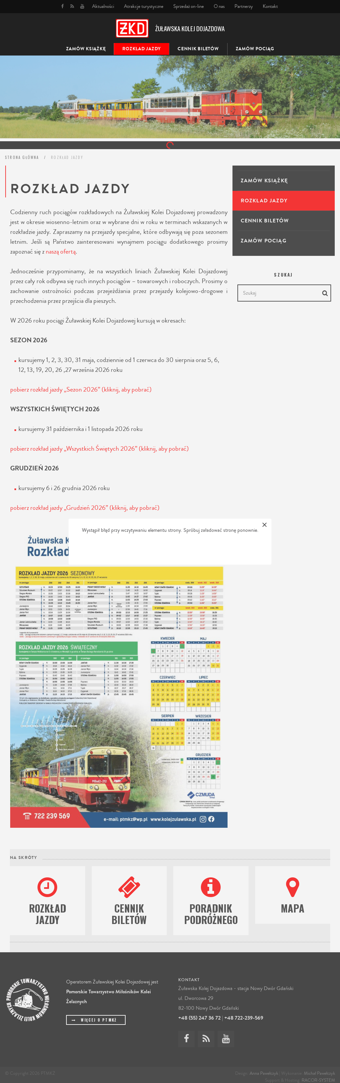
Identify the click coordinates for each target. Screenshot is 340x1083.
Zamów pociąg (255, 48)
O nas (219, 6)
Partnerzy (243, 6)
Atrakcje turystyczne (143, 6)
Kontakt (270, 6)
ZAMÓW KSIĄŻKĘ (86, 48)
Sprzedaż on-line (188, 6)
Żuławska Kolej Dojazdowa (190, 28)
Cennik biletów (198, 48)
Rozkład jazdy (141, 48)
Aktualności (103, 6)
